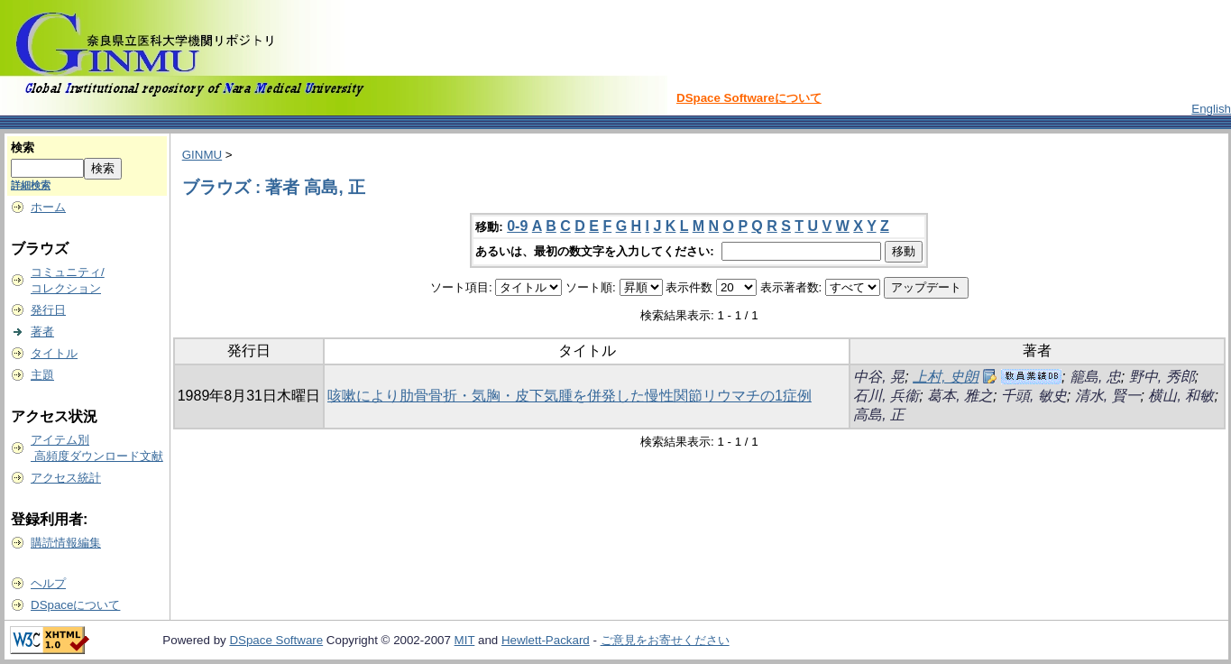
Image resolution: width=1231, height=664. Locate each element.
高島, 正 (879, 414)
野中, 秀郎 (1162, 376)
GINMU (202, 154)
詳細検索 (31, 185)
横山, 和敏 (1181, 395)
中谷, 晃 (879, 376)
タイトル (54, 353)
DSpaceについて (75, 605)
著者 (42, 331)
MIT (465, 640)
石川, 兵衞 (886, 395)
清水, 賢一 (1108, 395)
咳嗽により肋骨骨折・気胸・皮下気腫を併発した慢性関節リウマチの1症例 (569, 395)
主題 (42, 375)
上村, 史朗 (945, 376)
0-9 (517, 226)
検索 (22, 147)
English (1211, 108)
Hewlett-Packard (545, 640)
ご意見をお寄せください (665, 640)
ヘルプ (48, 583)
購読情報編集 (66, 542)
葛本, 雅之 (960, 395)
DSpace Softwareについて (749, 98)
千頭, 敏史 (1034, 395)
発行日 (48, 310)
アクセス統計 (66, 477)
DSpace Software (276, 640)
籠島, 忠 (1095, 376)
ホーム (48, 207)
